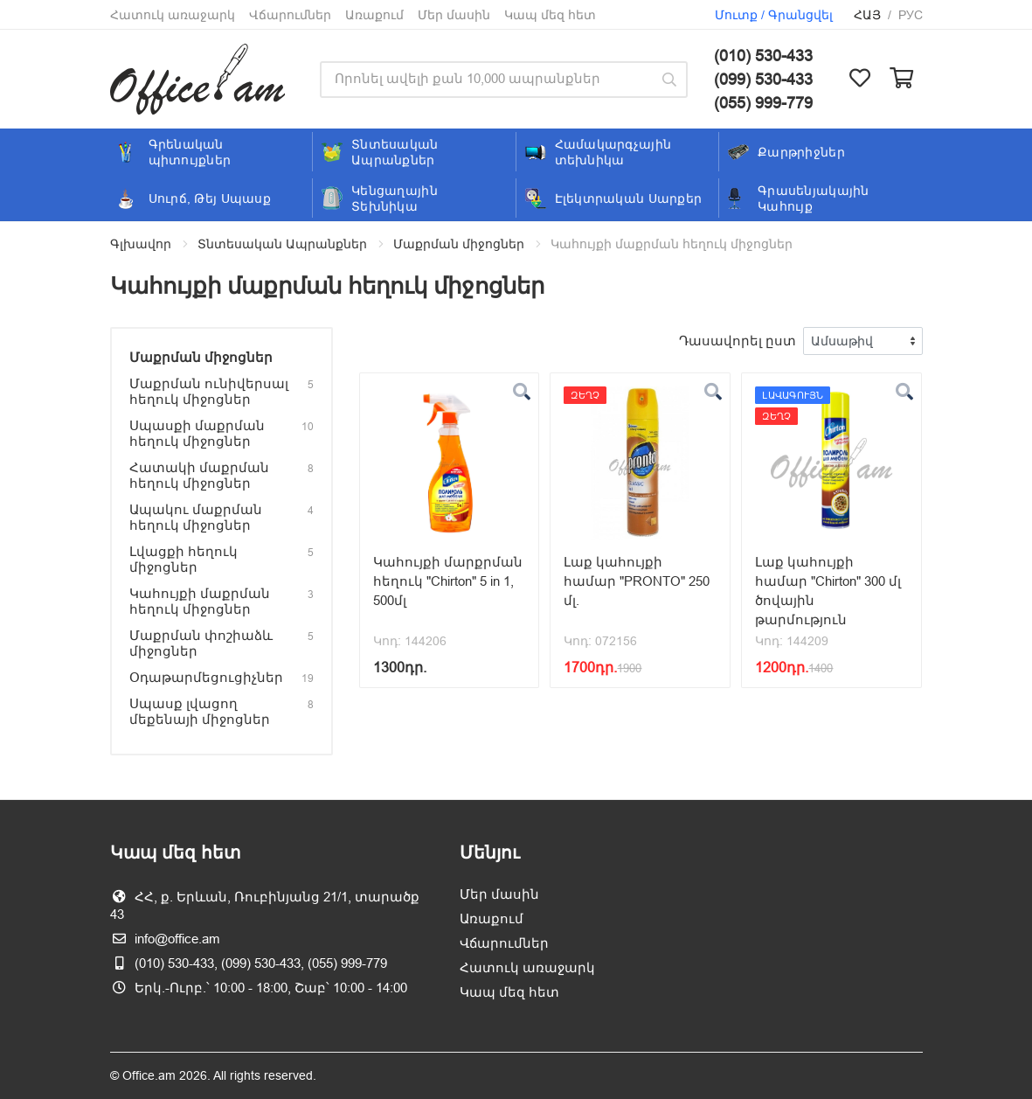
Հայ (867, 15)
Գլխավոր (140, 244)
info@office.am (177, 938)
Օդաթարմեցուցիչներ (206, 677)
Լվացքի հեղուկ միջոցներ (183, 559)
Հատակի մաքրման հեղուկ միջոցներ (199, 475)
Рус (910, 15)
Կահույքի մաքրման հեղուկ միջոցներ (199, 601)
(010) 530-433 (763, 55)
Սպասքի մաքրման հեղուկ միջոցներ (197, 433)
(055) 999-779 (763, 103)
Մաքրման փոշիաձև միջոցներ (201, 643)
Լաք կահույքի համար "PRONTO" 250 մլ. (637, 581)
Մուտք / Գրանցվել (774, 15)
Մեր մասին (454, 15)
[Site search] (485, 79)
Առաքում (374, 15)
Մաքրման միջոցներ (458, 244)
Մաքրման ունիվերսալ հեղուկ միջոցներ (208, 391)
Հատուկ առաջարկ (172, 15)
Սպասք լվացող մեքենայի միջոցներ (199, 711)
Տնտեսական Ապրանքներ (282, 244)
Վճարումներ (290, 15)
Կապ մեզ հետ (550, 15)
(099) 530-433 (763, 79)
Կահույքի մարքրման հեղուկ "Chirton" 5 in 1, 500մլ (448, 581)
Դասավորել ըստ (737, 340)
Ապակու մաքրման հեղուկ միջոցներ (195, 517)
